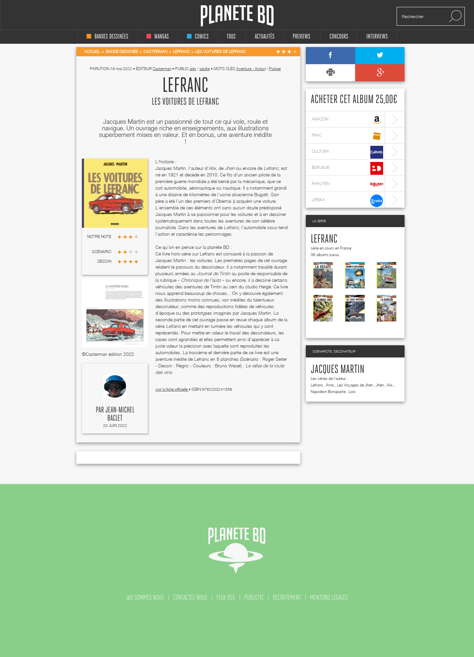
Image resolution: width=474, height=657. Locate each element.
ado (193, 68)
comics (198, 36)
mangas (157, 36)
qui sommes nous (145, 597)
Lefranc (324, 239)
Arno (330, 384)
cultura (347, 152)
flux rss (226, 597)
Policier (275, 68)
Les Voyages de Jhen (355, 384)
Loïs (352, 391)
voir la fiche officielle (172, 389)
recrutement (287, 597)
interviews (377, 36)
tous (231, 36)
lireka (347, 200)
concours (338, 36)
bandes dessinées (107, 36)
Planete (237, 16)
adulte (204, 68)
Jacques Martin (337, 369)
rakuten (347, 184)
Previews (301, 36)
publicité (254, 597)
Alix (390, 384)
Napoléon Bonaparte (328, 391)
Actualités (265, 36)
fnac (347, 136)
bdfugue (347, 168)
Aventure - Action (251, 68)
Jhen (380, 384)
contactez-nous (190, 597)
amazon (347, 120)
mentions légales (329, 597)
